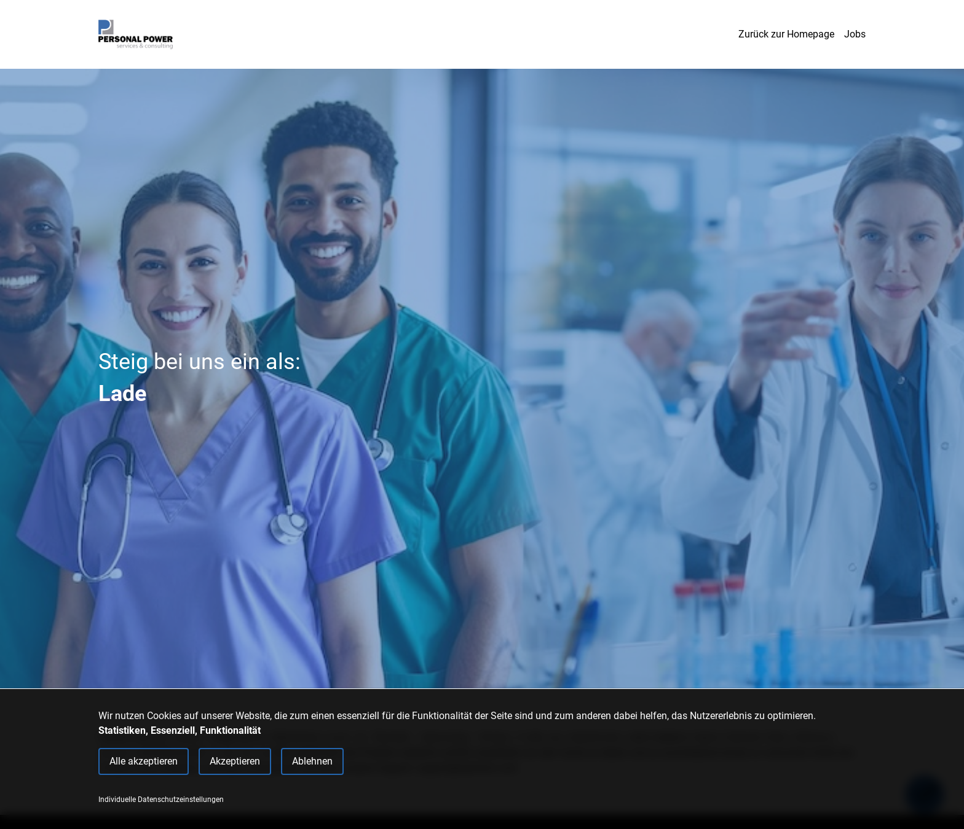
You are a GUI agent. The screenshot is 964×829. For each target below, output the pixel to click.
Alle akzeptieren (143, 761)
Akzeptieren (235, 761)
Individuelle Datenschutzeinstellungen (161, 799)
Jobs (855, 34)
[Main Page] (135, 34)
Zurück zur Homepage (786, 34)
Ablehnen (312, 761)
